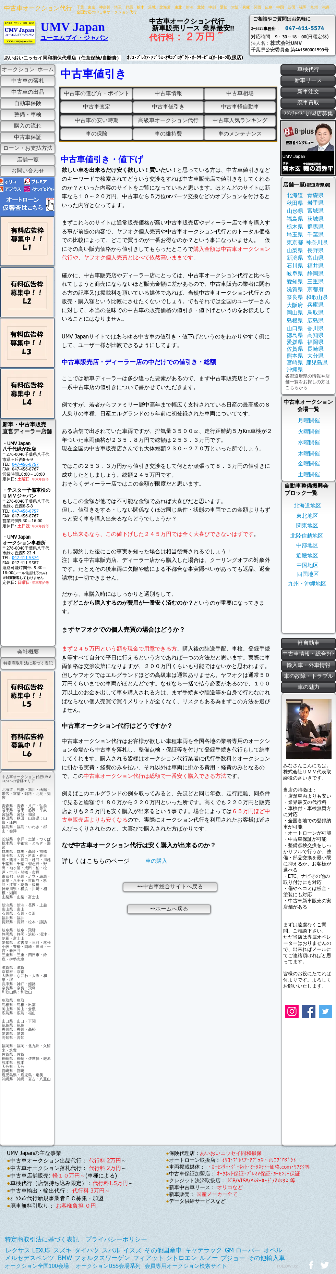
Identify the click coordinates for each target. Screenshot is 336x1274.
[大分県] (315, 356)
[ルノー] (209, 1258)
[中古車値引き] (168, 107)
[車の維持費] (168, 134)
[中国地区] (307, 565)
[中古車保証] (27, 137)
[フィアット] (148, 1258)
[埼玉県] (294, 235)
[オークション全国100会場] (37, 1266)
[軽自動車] (308, 643)
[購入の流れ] (27, 126)
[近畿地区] (307, 556)
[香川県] (315, 329)
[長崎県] (315, 349)
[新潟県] (294, 258)
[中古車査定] (96, 107)
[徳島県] (294, 335)
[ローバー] (248, 1251)
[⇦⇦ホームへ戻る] (169, 909)
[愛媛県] (294, 342)
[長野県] (315, 251)
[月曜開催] (308, 421)
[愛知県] (294, 282)
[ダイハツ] (86, 1251)
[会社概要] (28, 652)
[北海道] (294, 196)
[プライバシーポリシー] (116, 1240)
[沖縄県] (294, 370)
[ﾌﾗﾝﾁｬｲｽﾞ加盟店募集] (308, 113)
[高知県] (315, 335)
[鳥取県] (315, 313)
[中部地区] (307, 546)
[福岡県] (315, 342)
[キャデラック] (203, 1250)
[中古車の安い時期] (96, 121)
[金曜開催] (308, 464)
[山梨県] (294, 251)
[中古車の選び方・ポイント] (96, 94)
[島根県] (294, 321)
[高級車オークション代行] (168, 121)
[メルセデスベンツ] (29, 1258)
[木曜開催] (308, 454)
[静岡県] (315, 274)
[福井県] (315, 266)
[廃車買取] (308, 103)
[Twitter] (325, 1011)
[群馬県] (315, 227)
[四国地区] (307, 574)
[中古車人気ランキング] (240, 121)
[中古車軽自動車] (240, 107)
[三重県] (315, 282)
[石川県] (294, 266)
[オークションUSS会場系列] (108, 1266)
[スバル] (111, 1251)
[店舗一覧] (27, 160)
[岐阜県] (294, 274)
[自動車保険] (27, 103)
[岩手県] (315, 203)
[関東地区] (307, 526)
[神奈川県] (317, 243)
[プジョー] (232, 1259)
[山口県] (294, 329)
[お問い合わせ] (27, 171)
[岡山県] (294, 313)
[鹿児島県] (317, 363)
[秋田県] (294, 203)
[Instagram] (292, 1011)
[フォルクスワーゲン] (102, 1258)
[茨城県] (315, 219)
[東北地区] (307, 516)
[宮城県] (315, 211)
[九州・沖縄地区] (307, 584)
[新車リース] (308, 81)
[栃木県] (294, 227)
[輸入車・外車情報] (308, 665)
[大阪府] (294, 305)
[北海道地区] (307, 506)
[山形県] (295, 211)
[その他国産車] (163, 1251)
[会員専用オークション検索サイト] (186, 1266)
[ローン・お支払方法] (27, 148)
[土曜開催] (308, 475)
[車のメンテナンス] (240, 134)
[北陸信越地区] (306, 536)
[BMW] (65, 1258)
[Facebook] (308, 1011)
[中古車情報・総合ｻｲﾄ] (308, 654)
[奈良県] (294, 297)
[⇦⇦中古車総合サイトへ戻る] (170, 887)
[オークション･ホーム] (27, 69)
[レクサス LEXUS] (27, 1251)
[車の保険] (96, 134)
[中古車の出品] (27, 92)
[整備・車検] (27, 115)
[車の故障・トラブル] (308, 676)
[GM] (229, 1251)
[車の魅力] (308, 687)
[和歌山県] (317, 297)
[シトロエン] (181, 1258)
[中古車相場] (240, 94)
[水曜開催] (308, 443)
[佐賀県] (294, 349)
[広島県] (315, 321)
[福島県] (294, 219)
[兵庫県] (315, 305)
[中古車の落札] (27, 81)
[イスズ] (132, 1251)
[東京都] (294, 243)
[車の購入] (156, 861)
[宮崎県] (294, 363)
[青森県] (315, 196)
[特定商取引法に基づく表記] (28, 663)
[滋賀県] (294, 290)
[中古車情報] (168, 94)
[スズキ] (62, 1251)
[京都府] (315, 290)
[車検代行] (308, 69)
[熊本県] (294, 356)
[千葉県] (315, 235)
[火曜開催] (308, 432)
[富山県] (315, 258)
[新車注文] (308, 92)
